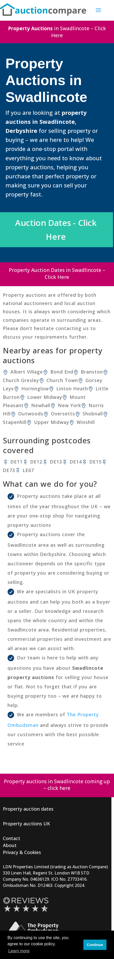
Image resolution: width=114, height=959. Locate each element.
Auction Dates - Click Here (56, 230)
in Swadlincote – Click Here (57, 32)
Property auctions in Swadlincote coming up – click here (57, 785)
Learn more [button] (19, 951)
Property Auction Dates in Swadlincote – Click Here (57, 273)
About (10, 845)
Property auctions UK (26, 823)
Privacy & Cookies (22, 852)
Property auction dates (28, 809)
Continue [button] (95, 945)
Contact (11, 838)
